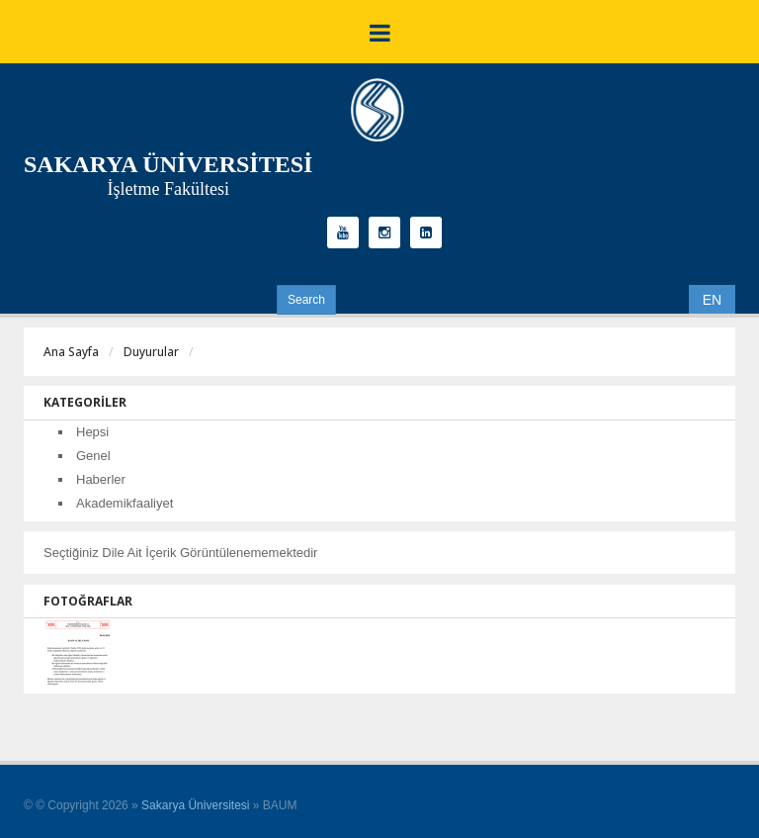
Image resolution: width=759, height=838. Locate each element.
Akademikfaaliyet (124, 503)
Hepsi (92, 431)
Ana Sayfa (71, 351)
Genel (93, 455)
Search (306, 300)
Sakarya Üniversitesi (195, 805)
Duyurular (151, 351)
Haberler (101, 479)
